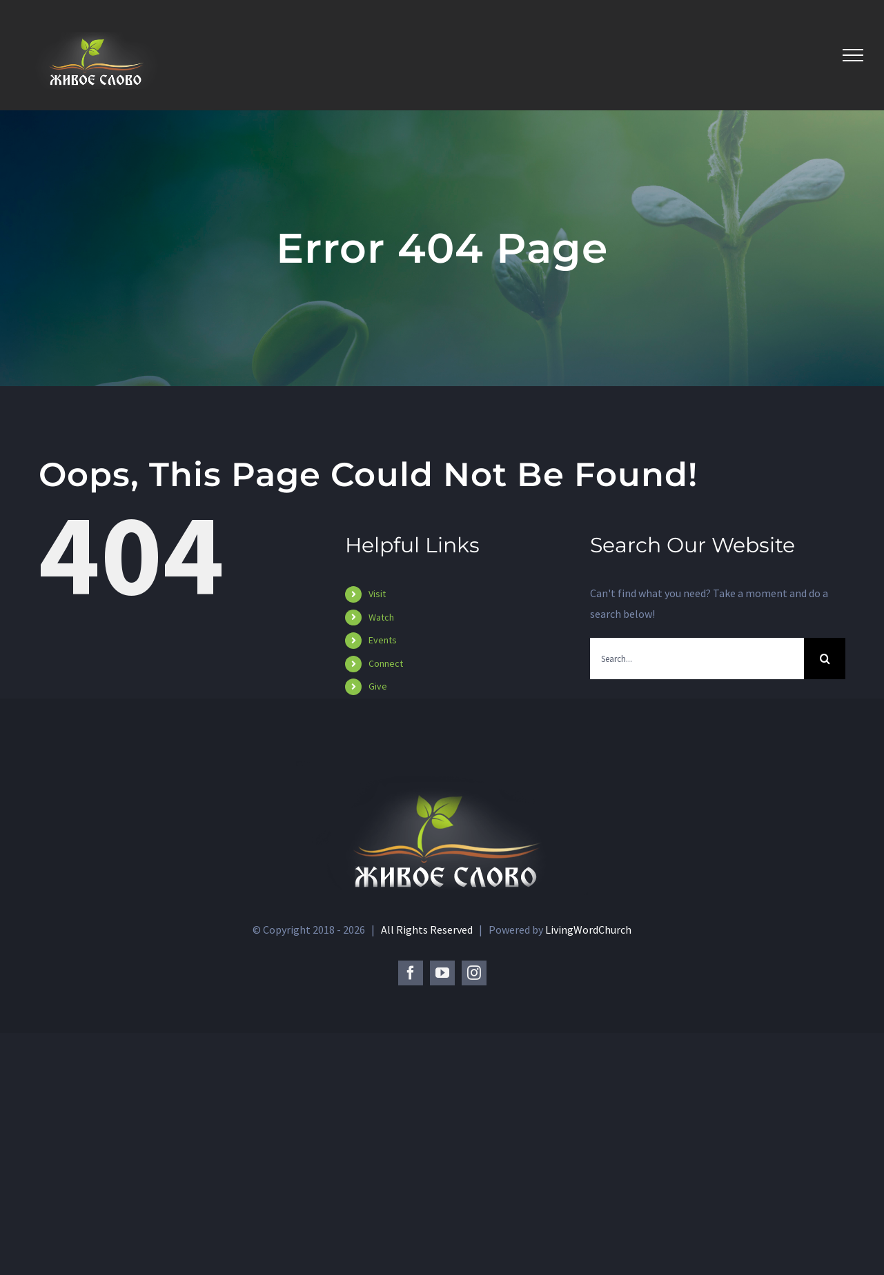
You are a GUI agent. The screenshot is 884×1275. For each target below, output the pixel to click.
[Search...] (697, 658)
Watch (381, 617)
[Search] (824, 658)
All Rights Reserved (428, 1171)
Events (383, 640)
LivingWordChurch (588, 1171)
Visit (377, 594)
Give (378, 686)
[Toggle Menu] (853, 55)
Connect (386, 663)
